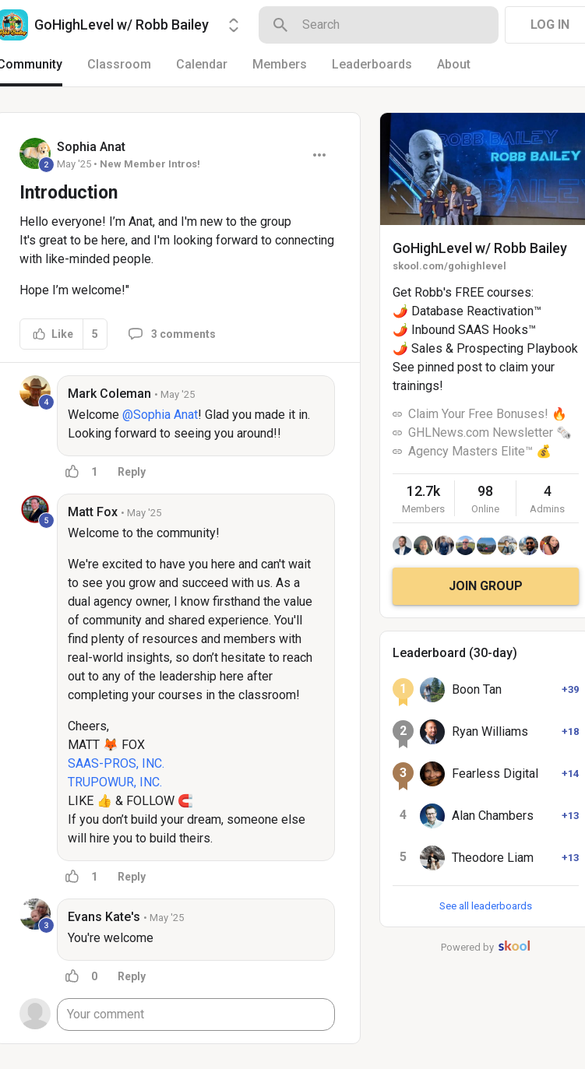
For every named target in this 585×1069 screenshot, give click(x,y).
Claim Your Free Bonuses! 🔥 (487, 413)
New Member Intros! (150, 164)
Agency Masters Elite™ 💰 (480, 451)
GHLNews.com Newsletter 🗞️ (490, 432)
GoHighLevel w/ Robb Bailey (480, 248)
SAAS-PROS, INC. (116, 763)
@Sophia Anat (160, 414)
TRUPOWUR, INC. (115, 782)
